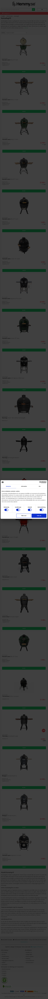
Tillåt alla (39, 515)
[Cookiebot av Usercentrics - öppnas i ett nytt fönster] (40, 482)
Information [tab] (24, 486)
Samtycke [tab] (8, 486)
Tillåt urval (23, 515)
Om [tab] (40, 486)
